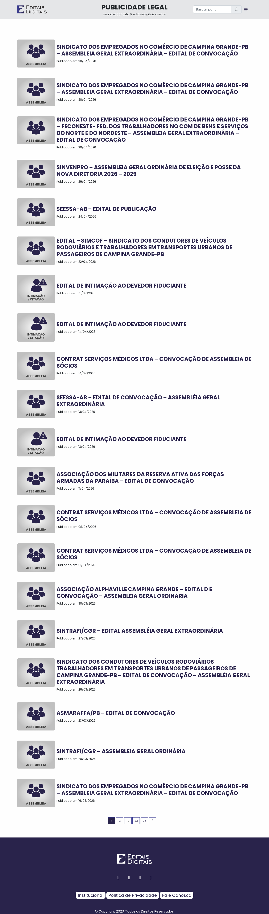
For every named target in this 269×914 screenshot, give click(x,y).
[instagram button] (129, 877)
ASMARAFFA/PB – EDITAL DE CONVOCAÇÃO (116, 713)
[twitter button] (140, 877)
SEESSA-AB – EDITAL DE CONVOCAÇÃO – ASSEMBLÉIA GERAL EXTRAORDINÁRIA (138, 401)
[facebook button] (118, 877)
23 (144, 820)
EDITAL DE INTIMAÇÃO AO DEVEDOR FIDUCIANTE (121, 285)
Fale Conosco (176, 895)
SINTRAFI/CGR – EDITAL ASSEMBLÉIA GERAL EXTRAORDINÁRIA (140, 631)
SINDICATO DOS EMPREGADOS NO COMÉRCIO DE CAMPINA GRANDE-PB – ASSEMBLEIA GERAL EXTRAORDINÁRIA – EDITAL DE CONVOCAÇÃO (152, 50)
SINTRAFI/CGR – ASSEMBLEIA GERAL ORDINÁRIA (121, 751)
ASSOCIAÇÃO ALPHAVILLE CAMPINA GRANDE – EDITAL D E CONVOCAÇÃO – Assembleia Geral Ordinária (134, 592)
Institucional (90, 895)
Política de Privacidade (132, 895)
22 (136, 820)
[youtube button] (151, 877)
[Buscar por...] (212, 9)
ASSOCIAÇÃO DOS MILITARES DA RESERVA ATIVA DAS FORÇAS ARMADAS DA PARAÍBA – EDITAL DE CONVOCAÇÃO (140, 477)
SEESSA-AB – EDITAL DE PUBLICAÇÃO (106, 209)
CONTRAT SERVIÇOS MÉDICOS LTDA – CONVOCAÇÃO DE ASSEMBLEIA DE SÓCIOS (154, 362)
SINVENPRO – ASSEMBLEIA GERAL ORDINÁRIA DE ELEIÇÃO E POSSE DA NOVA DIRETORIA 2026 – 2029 (149, 171)
